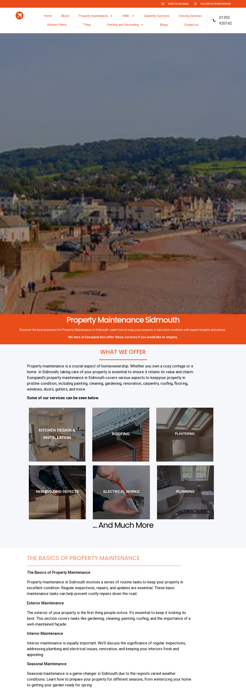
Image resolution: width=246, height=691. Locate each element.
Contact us (191, 25)
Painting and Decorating (125, 24)
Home (48, 16)
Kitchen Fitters (57, 25)
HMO (128, 16)
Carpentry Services (156, 16)
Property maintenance (96, 16)
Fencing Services (190, 16)
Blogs (164, 25)
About (65, 16)
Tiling (87, 25)
